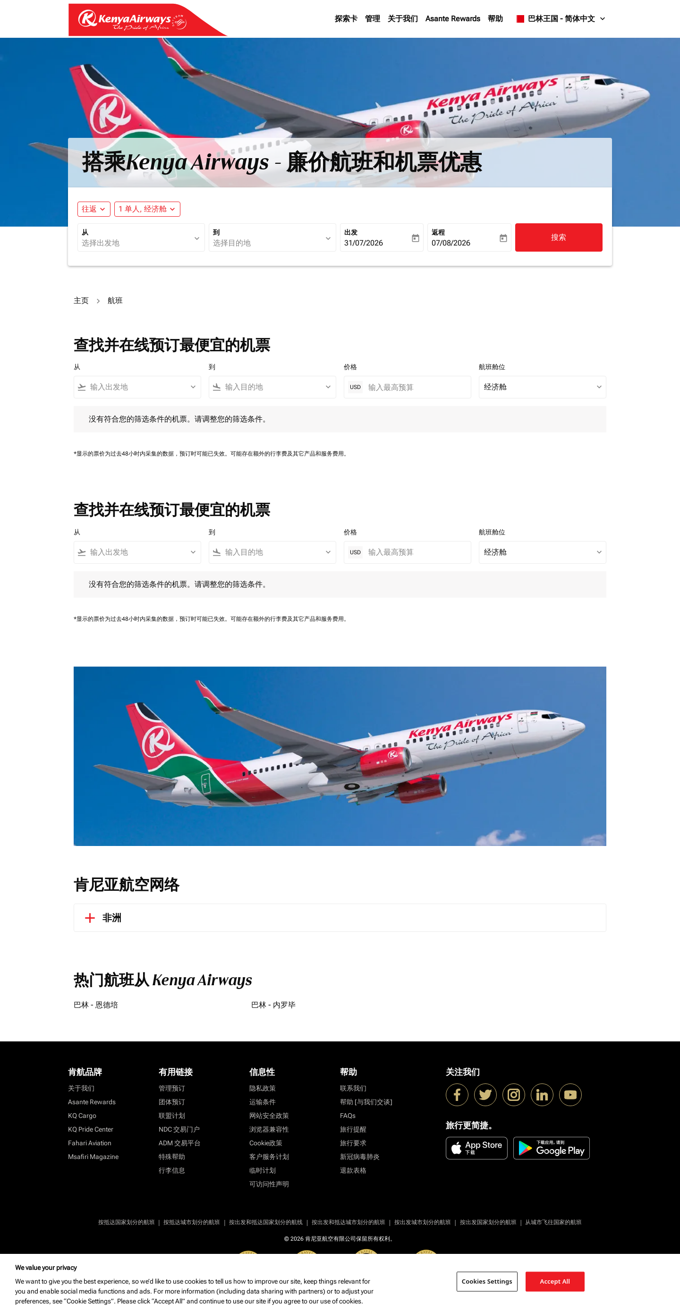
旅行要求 (353, 1143)
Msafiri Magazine (93, 1156)
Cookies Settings (487, 1281)
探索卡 (346, 18)
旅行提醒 (353, 1129)
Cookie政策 (265, 1143)
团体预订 (172, 1102)
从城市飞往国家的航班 (553, 1222)
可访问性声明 (269, 1184)
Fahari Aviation (89, 1143)
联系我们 (353, 1088)
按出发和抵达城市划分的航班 (348, 1222)
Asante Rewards (452, 18)
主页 (81, 300)
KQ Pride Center (90, 1129)
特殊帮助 (172, 1156)
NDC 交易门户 (179, 1129)
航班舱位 (492, 367)
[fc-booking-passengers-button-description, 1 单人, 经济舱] (143, 209)
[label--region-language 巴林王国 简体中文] (560, 19)
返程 (438, 232)
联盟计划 (172, 1115)
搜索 (558, 237)
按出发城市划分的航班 (422, 1222)
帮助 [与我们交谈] (366, 1102)
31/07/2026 (363, 242)
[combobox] (136, 243)
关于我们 (403, 18)
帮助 (495, 18)
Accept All (555, 1281)
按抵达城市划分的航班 (191, 1222)
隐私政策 (262, 1088)
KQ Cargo (82, 1115)
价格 (350, 367)
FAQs (348, 1115)
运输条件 (262, 1102)
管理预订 (172, 1088)
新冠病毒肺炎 (360, 1156)
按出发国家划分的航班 (488, 1222)
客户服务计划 (269, 1156)
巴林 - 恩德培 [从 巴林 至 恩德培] (96, 1004)
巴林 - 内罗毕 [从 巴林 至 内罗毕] (273, 1004)
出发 (350, 232)
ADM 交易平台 (180, 1143)
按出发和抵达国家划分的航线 (266, 1222)
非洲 (101, 917)
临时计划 (262, 1170)
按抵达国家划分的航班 (126, 1222)
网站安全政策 (269, 1115)
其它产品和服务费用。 (321, 453)
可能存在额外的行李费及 (261, 453)
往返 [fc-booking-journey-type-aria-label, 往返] (89, 208)
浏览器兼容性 (269, 1129)
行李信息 (172, 1170)
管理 (372, 18)
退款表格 (353, 1170)
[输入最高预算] (415, 387)
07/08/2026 (451, 242)
